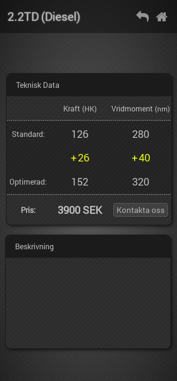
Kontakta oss (141, 209)
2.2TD (23, 16)
